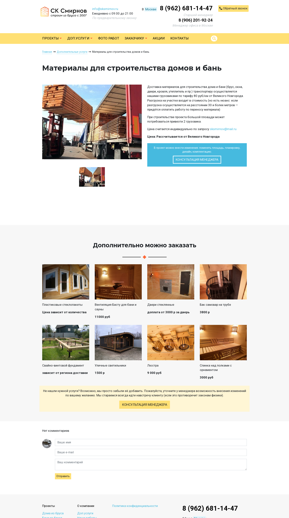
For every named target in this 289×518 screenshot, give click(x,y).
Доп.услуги (80, 38)
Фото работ (108, 38)
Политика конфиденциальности (135, 506)
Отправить (63, 476)
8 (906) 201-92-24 (196, 20)
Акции (159, 38)
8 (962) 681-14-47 (186, 8)
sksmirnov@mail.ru (223, 129)
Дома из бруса (53, 513)
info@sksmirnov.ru (105, 9)
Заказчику (136, 38)
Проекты (52, 38)
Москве (150, 9)
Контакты (179, 38)
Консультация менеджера (197, 159)
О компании (85, 506)
